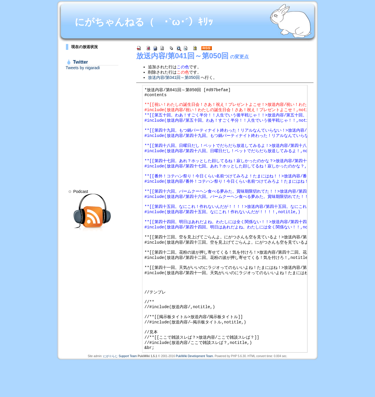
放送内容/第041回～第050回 (182, 56)
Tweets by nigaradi (83, 67)
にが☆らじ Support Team (120, 392)
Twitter (80, 62)
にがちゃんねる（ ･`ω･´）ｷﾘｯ (144, 21)
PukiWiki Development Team (194, 392)
